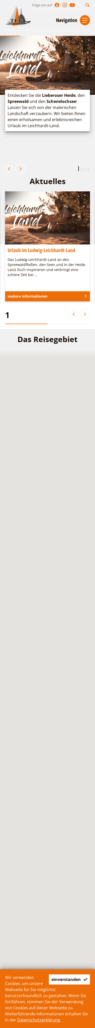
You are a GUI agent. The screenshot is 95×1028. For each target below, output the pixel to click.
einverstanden (69, 979)
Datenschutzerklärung (38, 1020)
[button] (87, 5)
